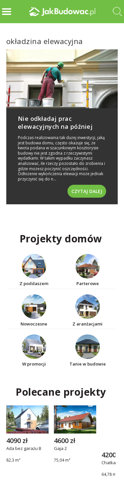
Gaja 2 (60, 448)
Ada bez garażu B (23, 448)
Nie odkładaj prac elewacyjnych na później (55, 122)
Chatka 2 (110, 463)
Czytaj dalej (86, 191)
